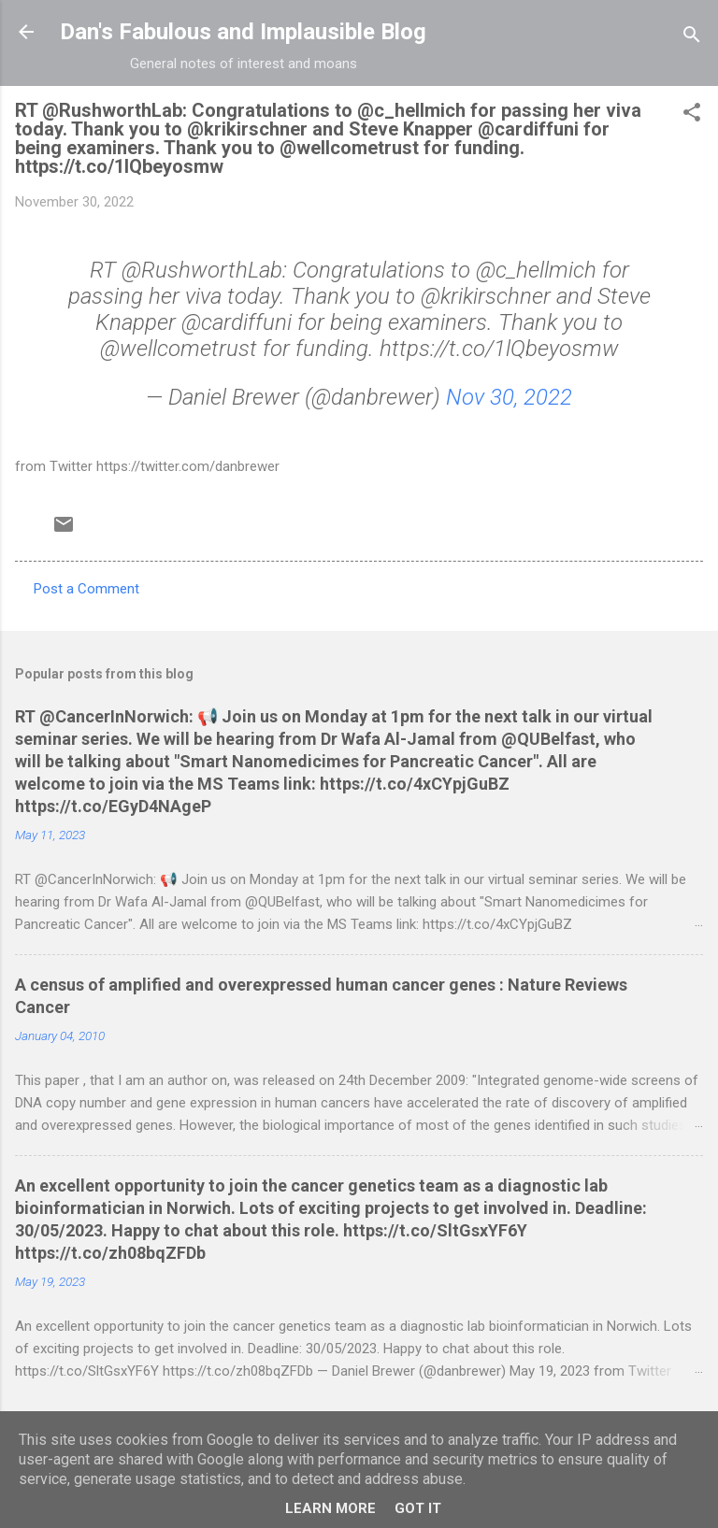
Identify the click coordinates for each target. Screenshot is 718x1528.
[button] (692, 115)
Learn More (330, 1508)
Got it (418, 1508)
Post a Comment (86, 588)
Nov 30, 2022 (509, 397)
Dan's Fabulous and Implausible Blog (243, 32)
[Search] (692, 37)
